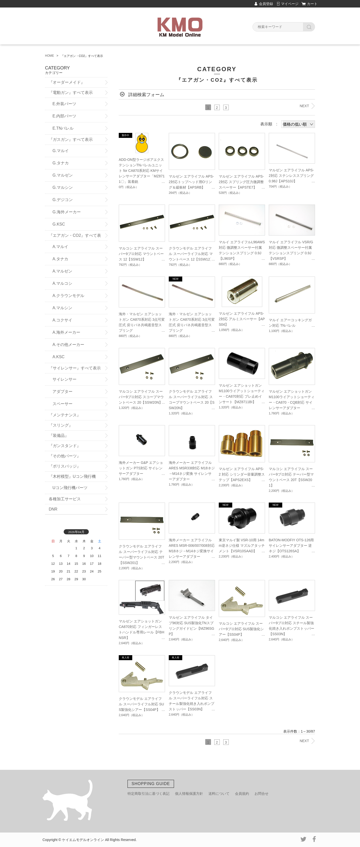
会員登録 (266, 4)
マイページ (289, 4)
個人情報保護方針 (189, 794)
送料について (219, 794)
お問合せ (261, 794)
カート (312, 4)
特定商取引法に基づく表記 (149, 794)
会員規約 (242, 794)
